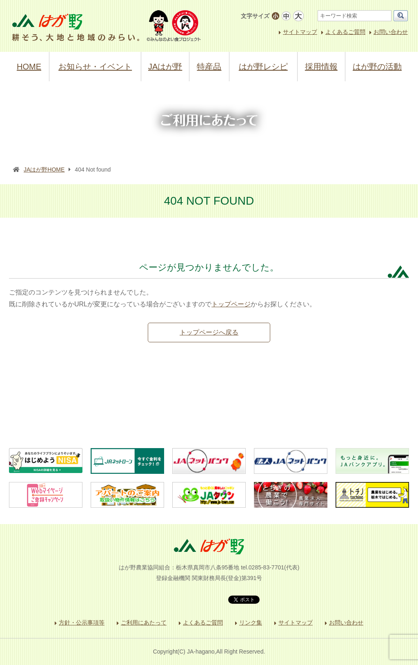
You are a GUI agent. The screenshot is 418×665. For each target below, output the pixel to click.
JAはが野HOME (44, 169)
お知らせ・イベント (95, 66)
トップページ (231, 304)
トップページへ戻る (209, 332)
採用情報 (321, 66)
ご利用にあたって (144, 622)
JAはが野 (165, 66)
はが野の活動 (377, 66)
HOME (29, 66)
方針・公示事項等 (81, 622)
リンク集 (250, 622)
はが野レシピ (263, 66)
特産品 (209, 66)
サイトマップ (300, 32)
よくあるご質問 (345, 32)
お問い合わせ (391, 32)
